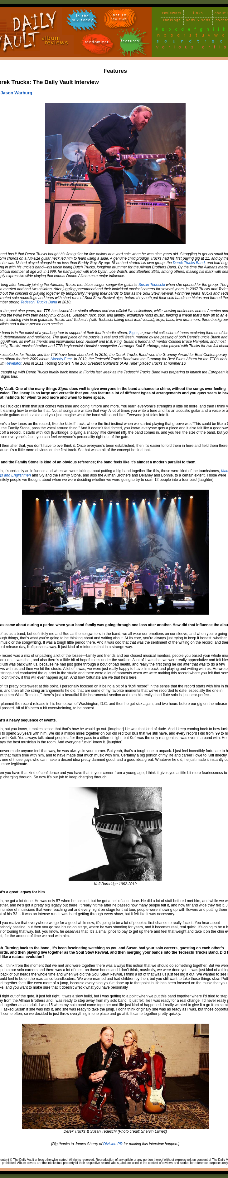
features (130, 42)
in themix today (82, 19)
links (198, 14)
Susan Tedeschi (151, 284)
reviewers (172, 14)
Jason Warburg (16, 92)
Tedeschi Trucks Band (39, 302)
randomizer (97, 43)
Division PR (113, 1144)
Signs (133, 333)
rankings (172, 21)
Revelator (14, 363)
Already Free (61, 359)
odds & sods (198, 21)
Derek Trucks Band (189, 263)
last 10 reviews (119, 18)
